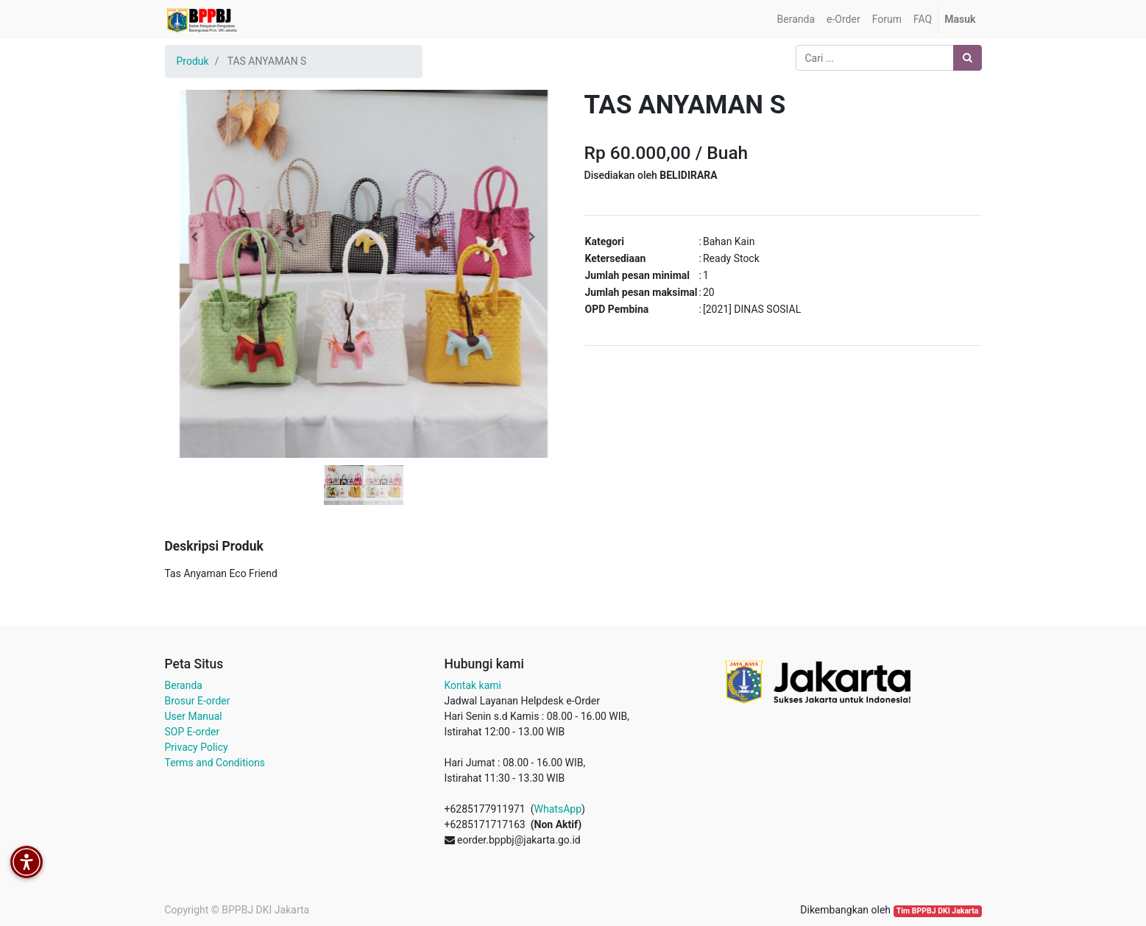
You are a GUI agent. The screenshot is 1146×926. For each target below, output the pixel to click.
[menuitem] (796, 19)
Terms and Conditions (215, 762)
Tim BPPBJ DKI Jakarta (937, 911)
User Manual (193, 716)
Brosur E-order (197, 701)
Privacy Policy (196, 747)
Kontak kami (473, 685)
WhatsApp (557, 809)
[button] (194, 237)
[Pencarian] (967, 58)
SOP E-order (192, 732)
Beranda (183, 685)
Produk (193, 61)
